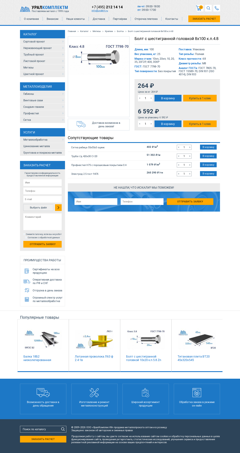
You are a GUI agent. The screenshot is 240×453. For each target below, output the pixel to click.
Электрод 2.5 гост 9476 (84, 173)
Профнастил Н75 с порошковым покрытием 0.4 (98, 165)
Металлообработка (35, 139)
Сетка (27, 119)
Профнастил (31, 113)
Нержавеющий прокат (37, 48)
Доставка (99, 18)
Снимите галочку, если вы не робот (44, 234)
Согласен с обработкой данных (44, 237)
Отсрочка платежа (146, 18)
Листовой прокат (34, 61)
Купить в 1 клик (200, 98)
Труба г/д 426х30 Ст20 (84, 156)
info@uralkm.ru (100, 10)
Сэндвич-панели (33, 106)
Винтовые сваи (33, 100)
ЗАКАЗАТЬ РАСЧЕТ (204, 18)
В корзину (168, 98)
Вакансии (52, 18)
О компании (31, 18)
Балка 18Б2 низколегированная (37, 358)
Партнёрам (120, 18)
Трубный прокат (33, 54)
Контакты (171, 18)
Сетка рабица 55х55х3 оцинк (88, 147)
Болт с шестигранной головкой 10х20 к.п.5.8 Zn (143, 358)
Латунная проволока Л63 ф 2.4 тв (94, 358)
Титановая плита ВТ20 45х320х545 (194, 358)
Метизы (28, 67)
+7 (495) (107, 7)
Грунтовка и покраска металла (42, 152)
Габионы (28, 93)
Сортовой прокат (34, 41)
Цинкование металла (36, 146)
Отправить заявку (43, 244)
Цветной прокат (33, 74)
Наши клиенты (75, 18)
